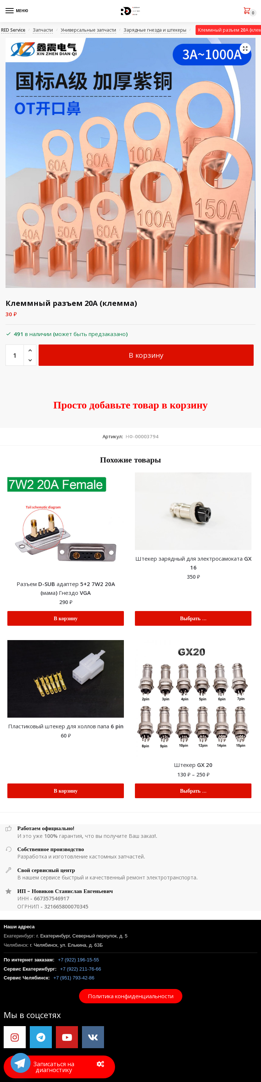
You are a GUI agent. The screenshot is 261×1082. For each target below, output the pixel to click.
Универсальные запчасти (88, 30)
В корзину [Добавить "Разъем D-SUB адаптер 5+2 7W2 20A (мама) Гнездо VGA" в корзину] (66, 618)
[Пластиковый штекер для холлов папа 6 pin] (65, 679)
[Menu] (17, 11)
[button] (130, 996)
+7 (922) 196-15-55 (78, 960)
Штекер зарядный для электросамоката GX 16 (193, 563)
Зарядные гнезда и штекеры (155, 30)
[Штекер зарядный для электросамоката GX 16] (193, 511)
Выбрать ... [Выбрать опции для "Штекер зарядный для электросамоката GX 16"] (193, 618)
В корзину (146, 355)
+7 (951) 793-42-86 (73, 978)
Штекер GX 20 (193, 764)
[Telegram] (21, 1063)
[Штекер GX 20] (193, 698)
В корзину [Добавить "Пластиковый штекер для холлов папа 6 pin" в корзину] (66, 790)
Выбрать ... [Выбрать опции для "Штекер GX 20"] (193, 790)
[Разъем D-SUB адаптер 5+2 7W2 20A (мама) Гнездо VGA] (65, 523)
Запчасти (43, 30)
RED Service (13, 30)
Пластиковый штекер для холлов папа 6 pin (66, 726)
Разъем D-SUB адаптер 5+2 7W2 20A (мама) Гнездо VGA (66, 588)
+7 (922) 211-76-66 (80, 969)
